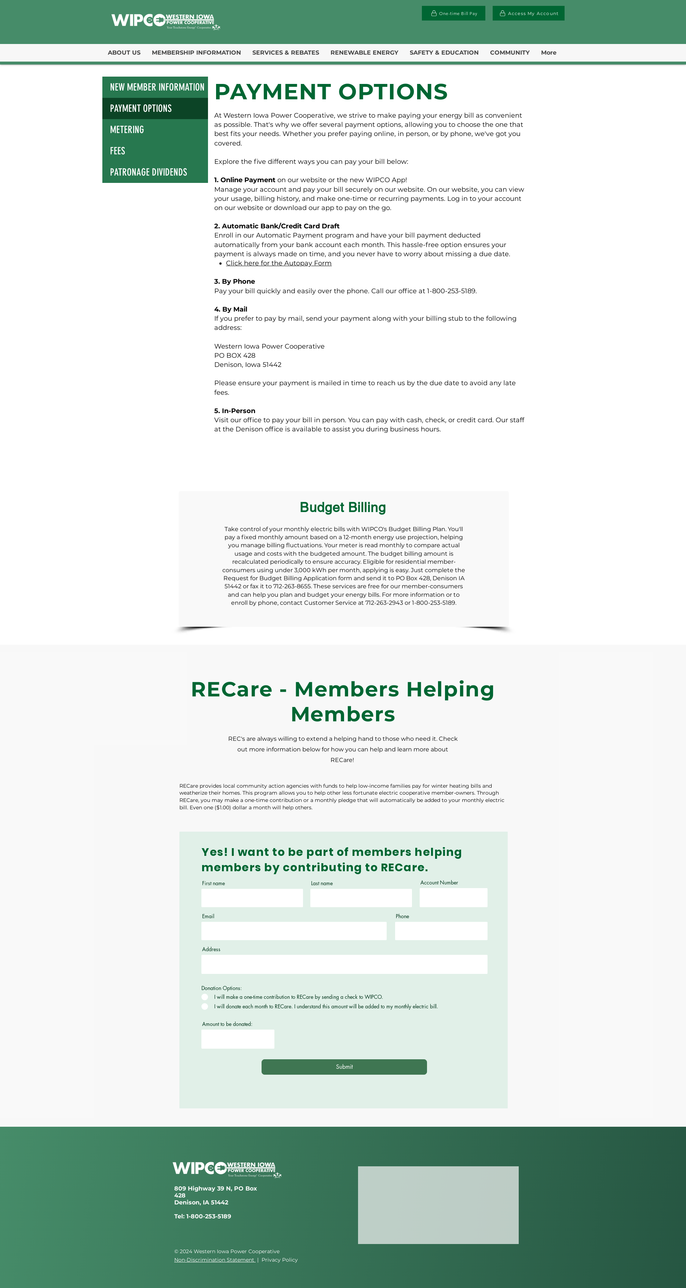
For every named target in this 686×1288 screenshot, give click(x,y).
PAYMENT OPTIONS (141, 108)
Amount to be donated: (227, 1024)
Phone (402, 916)
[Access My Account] (529, 13)
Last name (322, 883)
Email (208, 916)
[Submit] (344, 1067)
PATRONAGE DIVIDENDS (148, 172)
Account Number (439, 882)
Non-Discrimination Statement (215, 1259)
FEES (117, 151)
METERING (127, 130)
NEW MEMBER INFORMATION (157, 87)
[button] (124, 53)
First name (213, 883)
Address (211, 949)
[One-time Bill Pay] (453, 13)
